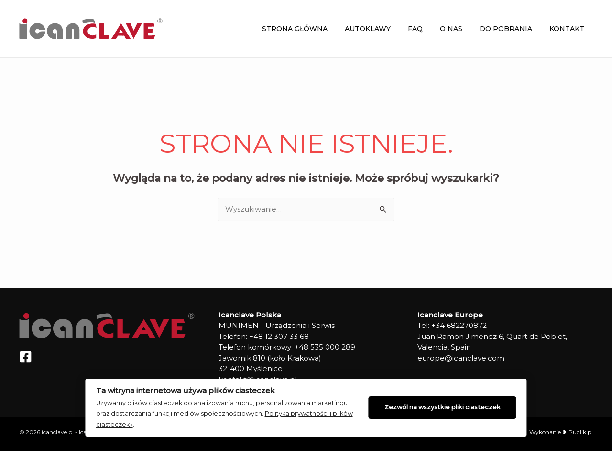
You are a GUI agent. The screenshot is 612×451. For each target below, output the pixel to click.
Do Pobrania (511, 28)
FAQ (428, 28)
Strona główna (316, 28)
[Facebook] (25, 356)
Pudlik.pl (580, 432)
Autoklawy (385, 28)
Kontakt (568, 28)
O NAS (460, 28)
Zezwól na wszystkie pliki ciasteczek (445, 406)
